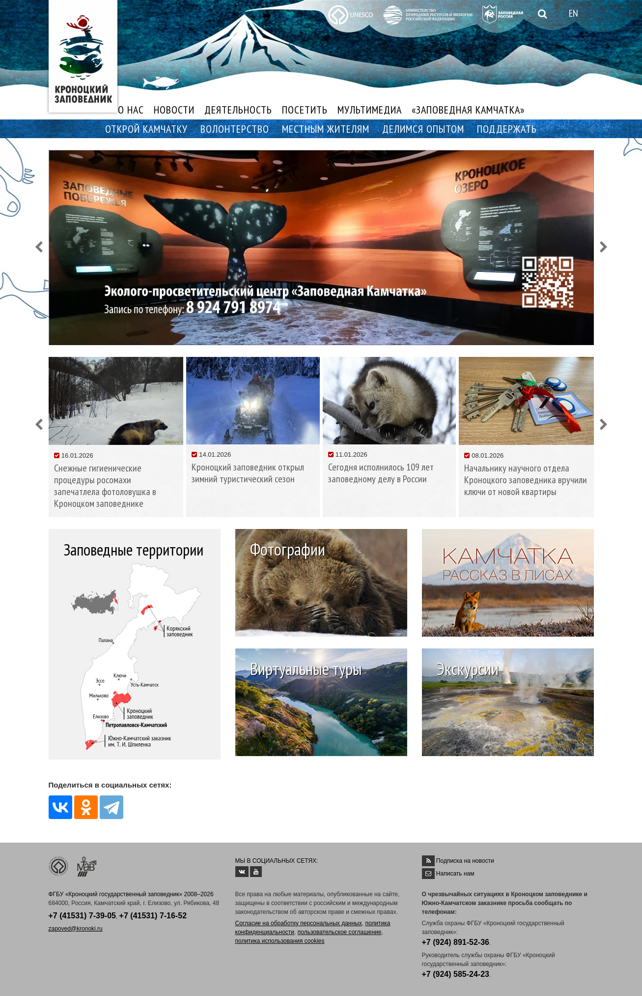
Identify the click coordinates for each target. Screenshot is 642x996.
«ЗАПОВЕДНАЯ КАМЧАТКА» (468, 110)
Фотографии (287, 549)
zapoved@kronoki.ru (76, 928)
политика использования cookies (280, 940)
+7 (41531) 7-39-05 (82, 915)
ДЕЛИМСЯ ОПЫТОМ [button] (423, 129)
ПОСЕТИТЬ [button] (305, 110)
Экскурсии (468, 668)
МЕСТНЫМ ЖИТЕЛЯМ (325, 129)
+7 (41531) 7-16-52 (153, 915)
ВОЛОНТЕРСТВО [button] (234, 129)
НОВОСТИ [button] (174, 110)
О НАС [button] (131, 110)
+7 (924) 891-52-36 (455, 942)
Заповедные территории (133, 549)
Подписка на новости (465, 860)
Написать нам (455, 873)
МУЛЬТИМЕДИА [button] (369, 110)
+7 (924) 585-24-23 (455, 974)
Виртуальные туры (306, 668)
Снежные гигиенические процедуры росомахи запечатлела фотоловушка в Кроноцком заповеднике (105, 486)
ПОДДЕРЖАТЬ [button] (507, 129)
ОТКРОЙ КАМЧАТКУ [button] (146, 129)
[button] (39, 247)
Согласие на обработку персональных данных (298, 923)
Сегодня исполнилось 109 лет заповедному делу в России (381, 473)
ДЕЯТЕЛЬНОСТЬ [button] (238, 110)
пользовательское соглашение (340, 932)
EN (573, 13)
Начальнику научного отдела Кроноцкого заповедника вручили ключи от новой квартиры (525, 480)
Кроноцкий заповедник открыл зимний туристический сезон (248, 473)
